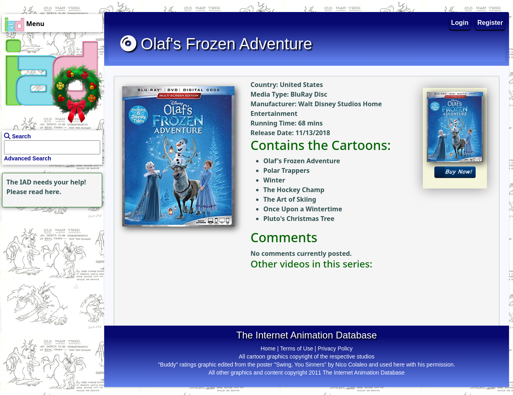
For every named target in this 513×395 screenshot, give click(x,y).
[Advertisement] (50, 259)
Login (460, 22)
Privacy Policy (335, 348)
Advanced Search (27, 158)
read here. (45, 191)
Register (490, 22)
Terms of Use (296, 348)
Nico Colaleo (351, 364)
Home (268, 348)
